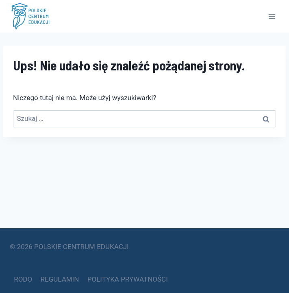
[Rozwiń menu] (271, 16)
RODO (23, 279)
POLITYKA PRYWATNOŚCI (127, 279)
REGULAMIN (60, 279)
